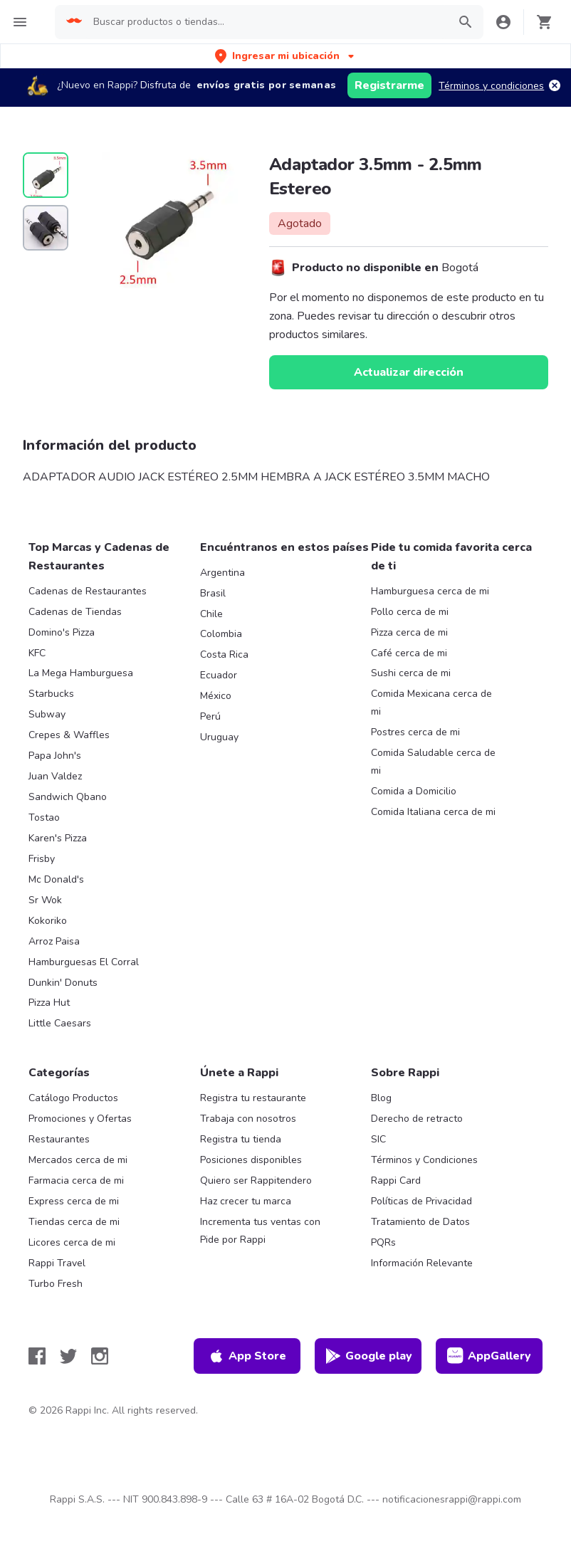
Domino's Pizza (61, 632)
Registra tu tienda (240, 1139)
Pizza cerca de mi (409, 632)
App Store (247, 1356)
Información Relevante (422, 1263)
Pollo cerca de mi (410, 612)
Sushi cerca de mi (411, 673)
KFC (37, 653)
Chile (211, 614)
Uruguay (219, 737)
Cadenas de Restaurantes (87, 591)
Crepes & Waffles (69, 735)
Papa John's (54, 755)
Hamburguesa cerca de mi (430, 591)
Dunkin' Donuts (63, 982)
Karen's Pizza (57, 838)
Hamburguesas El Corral (83, 962)
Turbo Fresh (55, 1283)
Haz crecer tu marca (245, 1201)
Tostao (44, 817)
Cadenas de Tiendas (75, 612)
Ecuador (218, 675)
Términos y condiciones (491, 86)
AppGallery (489, 1356)
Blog (381, 1098)
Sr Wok (45, 900)
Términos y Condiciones (424, 1160)
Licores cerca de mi (71, 1242)
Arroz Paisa (54, 941)
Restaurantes (59, 1139)
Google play (368, 1356)
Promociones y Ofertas (80, 1118)
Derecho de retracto (417, 1118)
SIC (378, 1139)
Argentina (222, 572)
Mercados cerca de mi (77, 1160)
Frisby (41, 859)
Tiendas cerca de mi (74, 1222)
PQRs (383, 1242)
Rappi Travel (56, 1263)
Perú (210, 716)
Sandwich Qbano (67, 797)
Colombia (221, 634)
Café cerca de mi (409, 653)
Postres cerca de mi (415, 732)
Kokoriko (47, 920)
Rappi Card (396, 1180)
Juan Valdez (55, 776)
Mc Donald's (56, 879)
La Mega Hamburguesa (80, 673)
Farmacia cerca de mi (76, 1180)
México (215, 696)
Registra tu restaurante (253, 1098)
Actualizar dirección (408, 372)
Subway (47, 714)
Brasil (213, 593)
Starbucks (51, 693)
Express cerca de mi (73, 1201)
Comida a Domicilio (413, 791)
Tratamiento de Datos (420, 1222)
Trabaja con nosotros (248, 1118)
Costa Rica (224, 654)
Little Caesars (59, 1023)
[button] (286, 56)
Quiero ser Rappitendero (256, 1180)
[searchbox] (266, 22)
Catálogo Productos (73, 1098)
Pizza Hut (49, 1002)
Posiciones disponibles (251, 1160)
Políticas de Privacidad (421, 1201)
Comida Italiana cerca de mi (433, 812)
